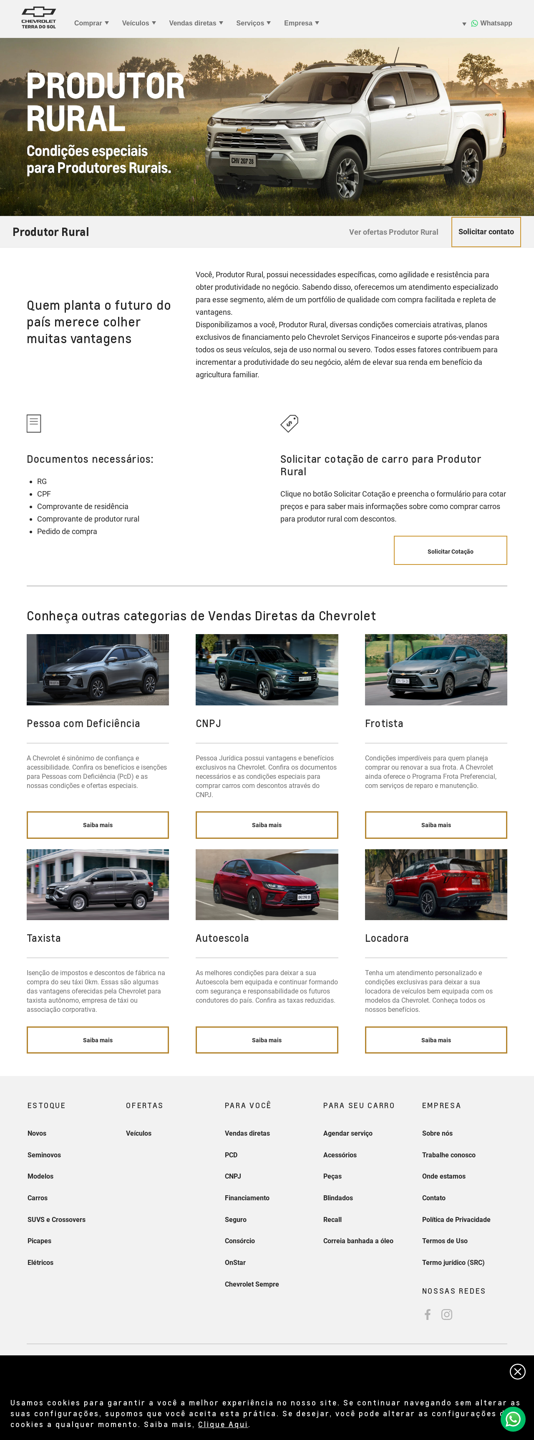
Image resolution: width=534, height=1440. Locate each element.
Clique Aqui (223, 1424)
